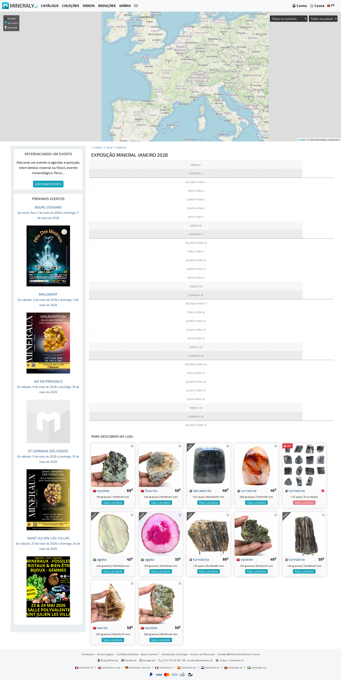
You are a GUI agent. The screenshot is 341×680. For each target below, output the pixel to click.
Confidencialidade (127, 654)
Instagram (147, 660)
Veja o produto (112, 502)
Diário (98, 147)
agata (99, 559)
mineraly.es (187, 667)
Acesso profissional (202, 654)
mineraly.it (164, 667)
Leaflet (302, 139)
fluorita (149, 490)
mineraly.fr (84, 667)
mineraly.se (256, 667)
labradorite (200, 490)
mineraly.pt (233, 667)
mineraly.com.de (138, 667)
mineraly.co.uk (109, 667)
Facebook (129, 660)
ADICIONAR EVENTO (48, 184)
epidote (101, 490)
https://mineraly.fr (232, 660)
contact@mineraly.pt (200, 660)
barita (100, 627)
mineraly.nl (210, 667)
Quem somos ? (150, 654)
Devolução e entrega (174, 654)
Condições (88, 654)
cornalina (246, 490)
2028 (109, 147)
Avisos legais (105, 654)
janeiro (121, 147)
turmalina (294, 490)
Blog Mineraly (108, 660)
